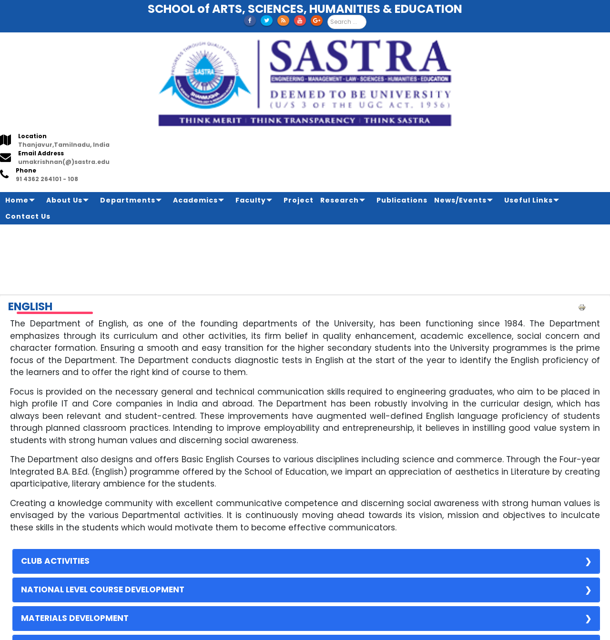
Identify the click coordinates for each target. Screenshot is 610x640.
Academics (195, 200)
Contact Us (28, 216)
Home (17, 200)
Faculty (250, 200)
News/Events (460, 200)
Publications (401, 200)
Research (339, 200)
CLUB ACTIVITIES (55, 561)
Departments (127, 200)
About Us (64, 200)
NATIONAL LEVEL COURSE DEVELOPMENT (102, 589)
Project (299, 200)
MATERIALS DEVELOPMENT (75, 618)
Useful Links (528, 200)
